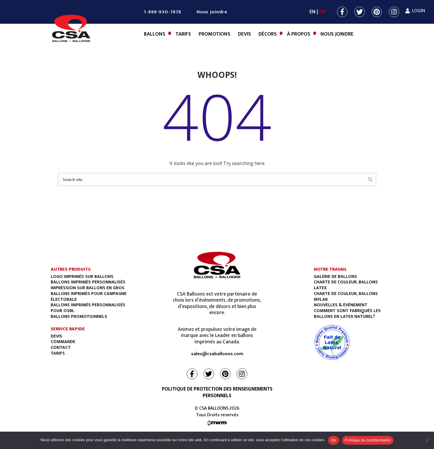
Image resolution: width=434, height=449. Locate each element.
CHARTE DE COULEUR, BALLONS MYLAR (346, 296)
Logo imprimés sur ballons (82, 276)
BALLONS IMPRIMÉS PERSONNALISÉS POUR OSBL (88, 307)
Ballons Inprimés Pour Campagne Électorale (89, 296)
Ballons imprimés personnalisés (88, 282)
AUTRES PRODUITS (71, 269)
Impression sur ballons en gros (87, 288)
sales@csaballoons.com (217, 354)
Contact (61, 347)
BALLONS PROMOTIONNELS (79, 316)
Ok (333, 440)
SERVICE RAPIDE (68, 329)
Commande (63, 341)
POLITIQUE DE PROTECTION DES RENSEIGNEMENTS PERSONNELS (217, 392)
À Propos (298, 34)
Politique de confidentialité (368, 440)
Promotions (214, 34)
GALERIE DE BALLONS (335, 276)
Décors (268, 34)
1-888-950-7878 (162, 12)
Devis (244, 34)
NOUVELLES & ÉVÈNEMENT (340, 305)
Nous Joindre (212, 12)
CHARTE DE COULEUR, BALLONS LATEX (346, 285)
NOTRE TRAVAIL (330, 269)
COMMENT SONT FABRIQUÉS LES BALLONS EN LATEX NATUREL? (347, 313)
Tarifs (183, 34)
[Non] (427, 440)
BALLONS (154, 34)
